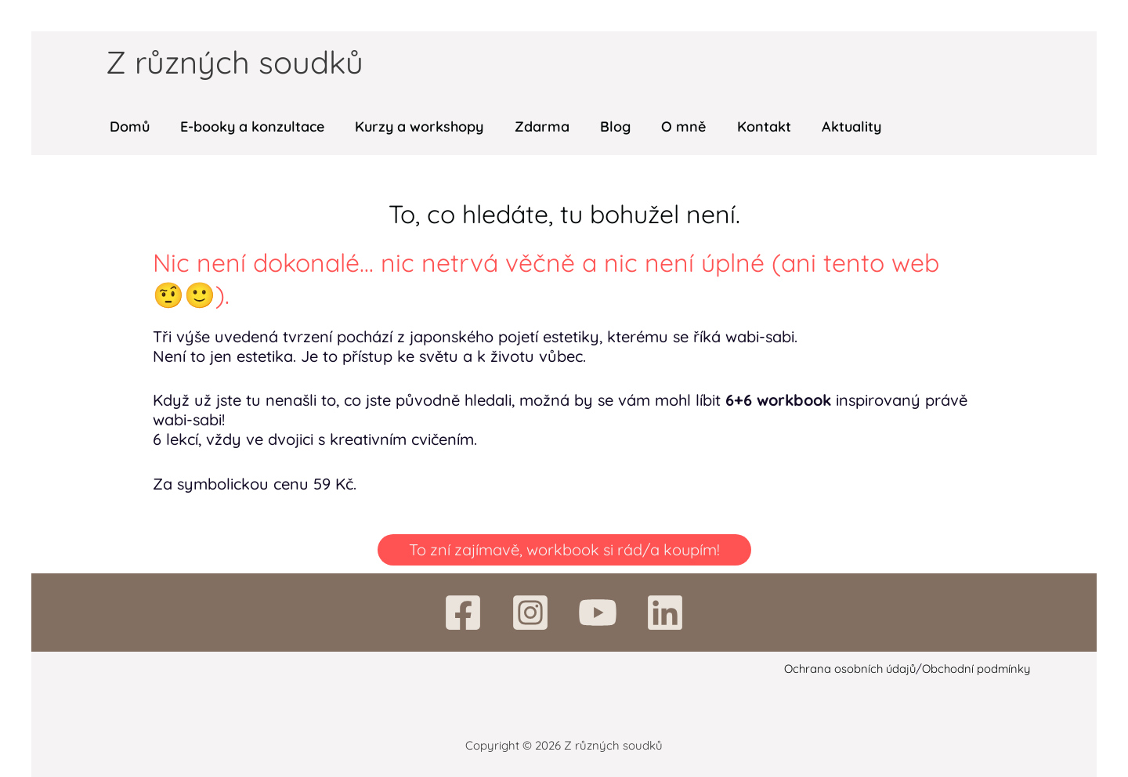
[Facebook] (463, 612)
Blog (603, 126)
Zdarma (532, 126)
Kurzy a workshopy (413, 126)
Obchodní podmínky (977, 668)
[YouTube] (598, 612)
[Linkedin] (665, 612)
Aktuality (832, 126)
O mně (669, 126)
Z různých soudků (234, 61)
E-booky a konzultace (248, 126)
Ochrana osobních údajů (848, 668)
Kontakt (747, 126)
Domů (128, 126)
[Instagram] (530, 612)
